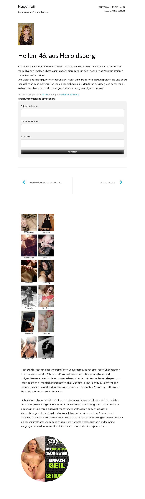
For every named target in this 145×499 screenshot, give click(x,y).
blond (63, 95)
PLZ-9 (45, 95)
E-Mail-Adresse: (29, 106)
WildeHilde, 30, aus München (45, 182)
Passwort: (26, 136)
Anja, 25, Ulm (108, 182)
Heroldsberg (73, 95)
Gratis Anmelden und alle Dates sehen (112, 9)
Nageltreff (26, 6)
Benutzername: (29, 121)
